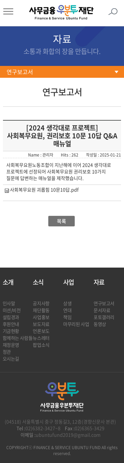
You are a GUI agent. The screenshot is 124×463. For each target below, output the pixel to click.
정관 (7, 351)
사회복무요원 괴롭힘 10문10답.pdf (44, 189)
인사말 (9, 303)
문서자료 (102, 310)
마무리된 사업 (76, 324)
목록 (61, 221)
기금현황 (11, 331)
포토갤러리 (104, 317)
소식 (38, 282)
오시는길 (11, 358)
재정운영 (11, 344)
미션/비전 (12, 310)
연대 (67, 310)
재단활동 (41, 310)
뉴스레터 (41, 337)
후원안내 (11, 324)
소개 (8, 282)
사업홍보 (41, 317)
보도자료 (41, 324)
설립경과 (11, 317)
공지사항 (41, 303)
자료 (99, 282)
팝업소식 (41, 344)
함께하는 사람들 (18, 337)
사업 (68, 282)
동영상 (100, 324)
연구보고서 (20, 72)
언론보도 (41, 331)
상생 (67, 303)
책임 (67, 317)
